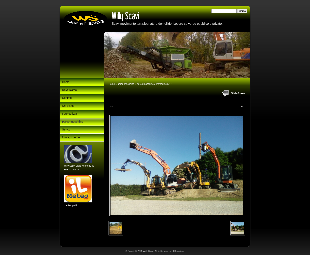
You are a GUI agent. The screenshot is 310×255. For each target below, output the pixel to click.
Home (112, 84)
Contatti (67, 97)
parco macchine (125, 84)
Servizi (66, 129)
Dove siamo (69, 90)
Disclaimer (179, 251)
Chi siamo (68, 105)
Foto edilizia (69, 113)
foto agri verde (71, 137)
